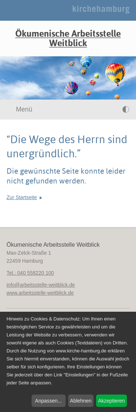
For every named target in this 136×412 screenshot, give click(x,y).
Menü (19, 109)
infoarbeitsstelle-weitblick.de (41, 285)
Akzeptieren (111, 401)
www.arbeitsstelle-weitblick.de (40, 293)
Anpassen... (48, 401)
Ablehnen (80, 401)
